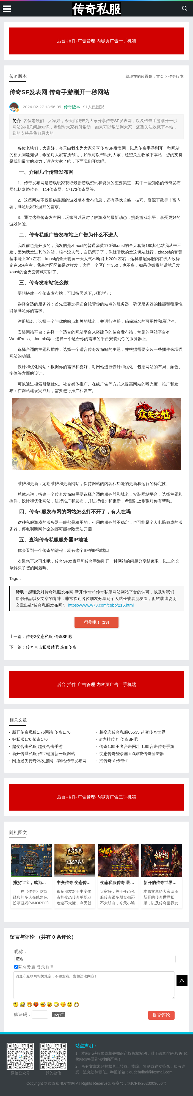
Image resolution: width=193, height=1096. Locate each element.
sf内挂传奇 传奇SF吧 (118, 739)
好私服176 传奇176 (30, 739)
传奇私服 (96, 9)
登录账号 (44, 967)
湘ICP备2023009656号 (147, 1083)
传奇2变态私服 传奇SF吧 (49, 636)
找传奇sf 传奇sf (113, 760)
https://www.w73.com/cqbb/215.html (101, 605)
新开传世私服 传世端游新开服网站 (43, 753)
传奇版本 (176, 76)
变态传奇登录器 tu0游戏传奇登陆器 (131, 753)
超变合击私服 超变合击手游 (37, 746)
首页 (160, 76)
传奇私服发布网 (61, 1083)
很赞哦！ (93, 622)
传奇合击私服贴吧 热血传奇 (51, 647)
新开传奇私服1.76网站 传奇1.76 (41, 732)
